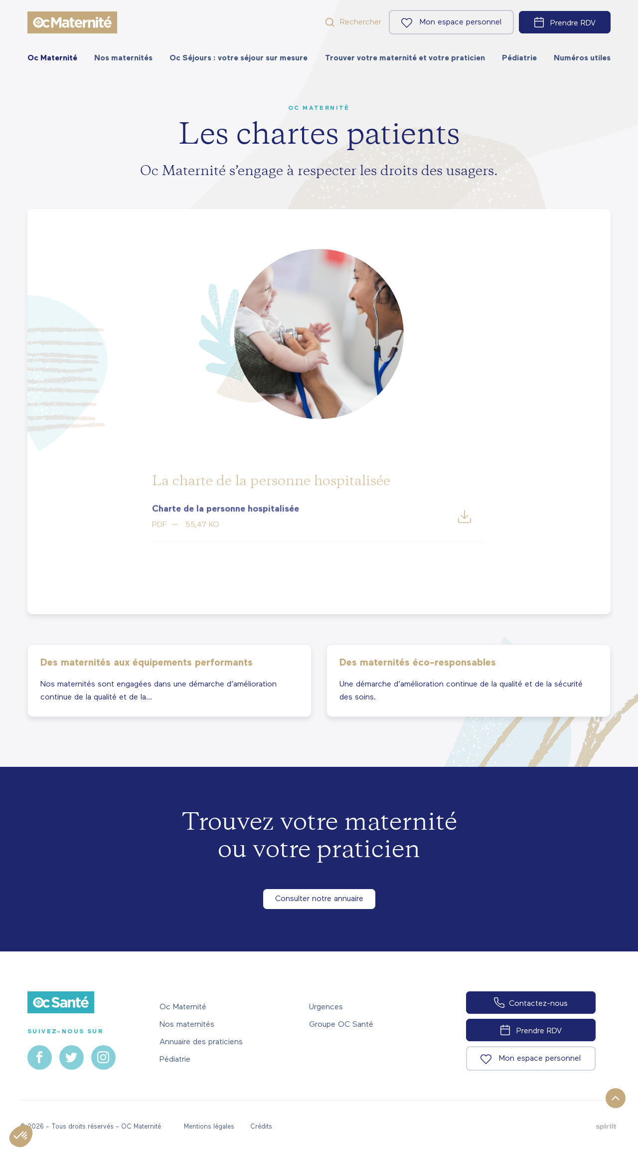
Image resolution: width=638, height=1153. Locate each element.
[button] (21, 1136)
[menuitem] (52, 58)
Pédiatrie (519, 58)
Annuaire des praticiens (201, 1042)
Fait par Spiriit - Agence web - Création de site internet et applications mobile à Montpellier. (606, 1127)
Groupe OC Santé (341, 1025)
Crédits (261, 1127)
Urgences (326, 1007)
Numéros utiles (582, 58)
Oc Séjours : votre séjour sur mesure (238, 58)
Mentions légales (209, 1127)
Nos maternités (123, 58)
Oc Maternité (52, 58)
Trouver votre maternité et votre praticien (405, 58)
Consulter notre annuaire (319, 899)
